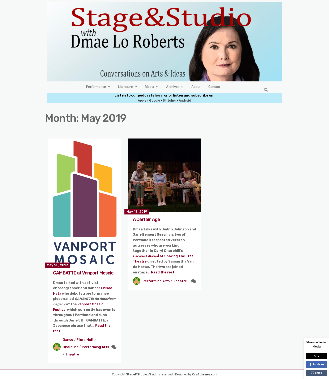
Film (80, 340)
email (316, 372)
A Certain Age (146, 219)
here (159, 95)
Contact (214, 87)
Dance (68, 340)
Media (151, 87)
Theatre (72, 354)
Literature (127, 87)
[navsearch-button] (266, 90)
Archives (174, 87)
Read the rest (162, 272)
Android (185, 100)
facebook (316, 364)
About (195, 87)
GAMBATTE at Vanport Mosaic (83, 273)
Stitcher (170, 100)
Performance (98, 87)
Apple (142, 100)
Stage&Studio (136, 374)
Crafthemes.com (204, 374)
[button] (98, 87)
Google (154, 100)
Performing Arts (95, 347)
